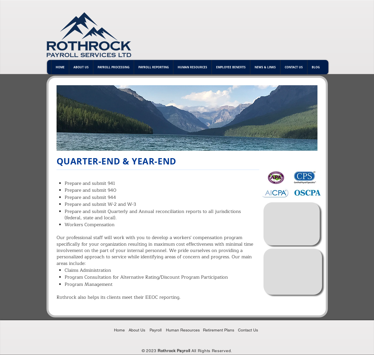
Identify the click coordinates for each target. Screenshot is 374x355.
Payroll (156, 330)
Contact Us (248, 330)
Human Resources (183, 330)
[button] (81, 67)
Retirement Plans (218, 330)
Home (119, 330)
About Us (137, 330)
